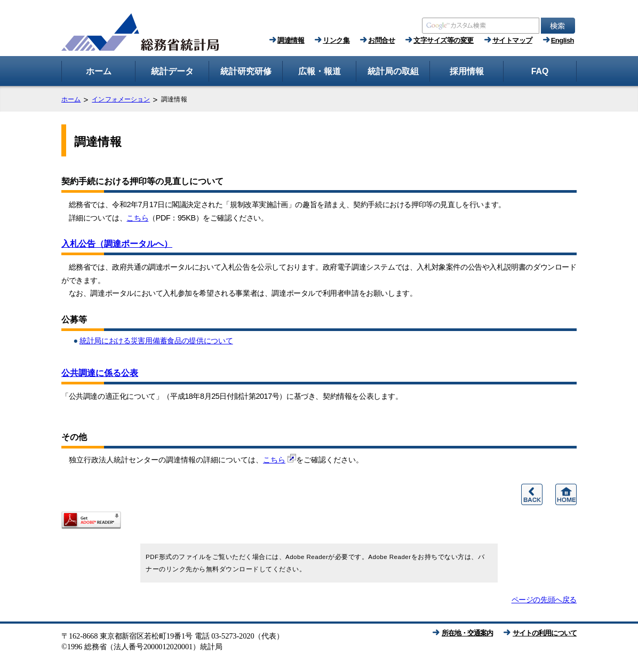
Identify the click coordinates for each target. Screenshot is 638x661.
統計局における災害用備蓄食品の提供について (156, 340)
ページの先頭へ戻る (544, 599)
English (562, 40)
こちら (137, 218)
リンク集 (336, 40)
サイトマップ (512, 40)
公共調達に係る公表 (99, 372)
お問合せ (381, 40)
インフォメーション (121, 99)
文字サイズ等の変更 (443, 40)
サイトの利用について (545, 633)
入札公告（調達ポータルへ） (116, 243)
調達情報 (290, 40)
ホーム (71, 99)
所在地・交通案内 (467, 633)
